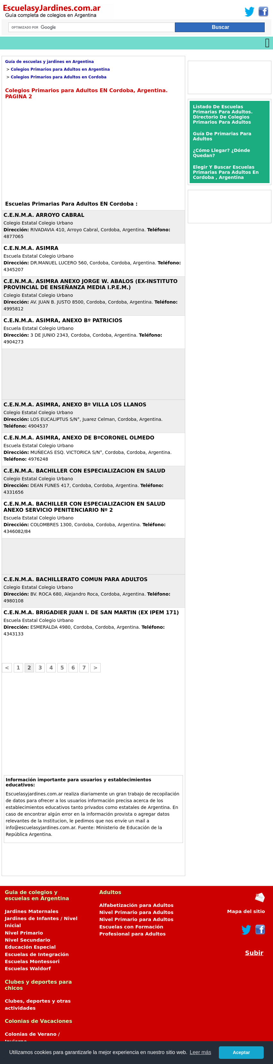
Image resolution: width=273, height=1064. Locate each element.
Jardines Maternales (31, 911)
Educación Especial (30, 947)
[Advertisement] (59, 149)
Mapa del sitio (246, 911)
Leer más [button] (200, 1052)
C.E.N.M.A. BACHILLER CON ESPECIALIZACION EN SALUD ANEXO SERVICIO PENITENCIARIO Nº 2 (84, 507)
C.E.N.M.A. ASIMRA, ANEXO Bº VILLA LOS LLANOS (75, 405)
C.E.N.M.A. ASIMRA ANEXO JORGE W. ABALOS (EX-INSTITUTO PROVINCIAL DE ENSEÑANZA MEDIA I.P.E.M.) (91, 284)
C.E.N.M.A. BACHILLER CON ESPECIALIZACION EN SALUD (84, 471)
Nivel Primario (24, 933)
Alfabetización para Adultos (136, 905)
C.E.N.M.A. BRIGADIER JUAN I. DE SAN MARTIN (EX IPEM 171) (91, 612)
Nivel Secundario (27, 940)
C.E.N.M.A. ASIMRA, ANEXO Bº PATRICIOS (63, 320)
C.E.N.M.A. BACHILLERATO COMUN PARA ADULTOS (76, 579)
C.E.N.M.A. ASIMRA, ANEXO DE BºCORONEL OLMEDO (79, 438)
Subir (254, 953)
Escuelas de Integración (37, 954)
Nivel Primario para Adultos (136, 912)
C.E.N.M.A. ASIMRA (31, 248)
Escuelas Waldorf (28, 968)
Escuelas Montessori (32, 961)
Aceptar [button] (241, 1052)
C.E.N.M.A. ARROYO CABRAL (44, 215)
